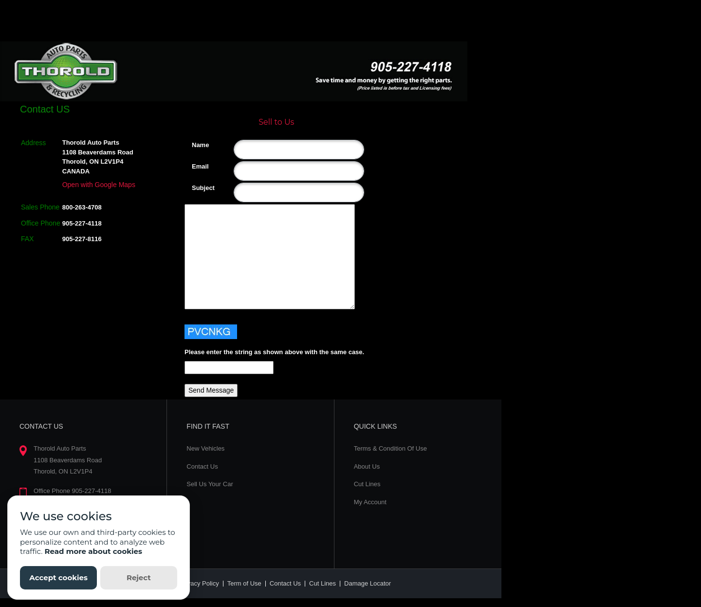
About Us (367, 466)
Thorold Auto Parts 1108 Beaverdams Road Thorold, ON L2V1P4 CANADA (97, 157)
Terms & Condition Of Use (390, 448)
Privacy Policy (199, 583)
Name (195, 145)
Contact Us (202, 466)
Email (195, 166)
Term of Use (244, 583)
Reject (139, 577)
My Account (370, 502)
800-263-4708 (82, 207)
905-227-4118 (82, 223)
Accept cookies (58, 577)
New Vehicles (205, 448)
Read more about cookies (93, 551)
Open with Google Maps (98, 185)
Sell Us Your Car (209, 484)
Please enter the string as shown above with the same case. (274, 352)
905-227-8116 (82, 239)
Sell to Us (276, 122)
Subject (195, 187)
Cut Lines (367, 484)
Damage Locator (367, 583)
